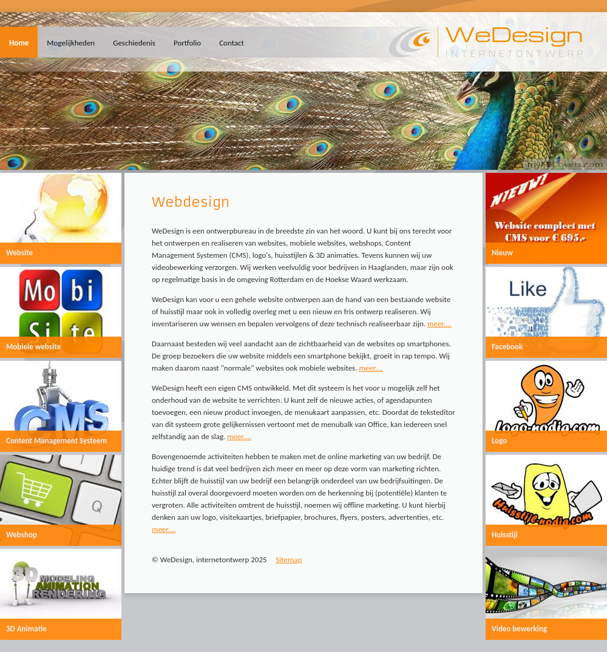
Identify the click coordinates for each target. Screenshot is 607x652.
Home (19, 42)
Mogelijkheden (71, 42)
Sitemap (289, 559)
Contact (231, 42)
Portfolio (187, 42)
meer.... (439, 323)
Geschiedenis (134, 42)
